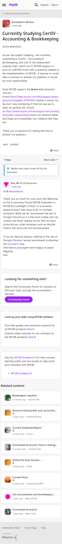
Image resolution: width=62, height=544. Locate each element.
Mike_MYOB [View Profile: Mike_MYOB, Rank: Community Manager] (31, 498)
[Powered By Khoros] (31, 536)
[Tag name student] (14, 144)
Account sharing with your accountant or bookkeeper (34, 410)
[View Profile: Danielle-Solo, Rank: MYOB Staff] (8, 447)
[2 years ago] (18, 416)
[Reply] (55, 151)
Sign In (54, 5)
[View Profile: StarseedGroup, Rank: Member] (8, 413)
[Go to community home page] (13, 4)
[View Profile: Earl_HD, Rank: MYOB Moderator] (6, 185)
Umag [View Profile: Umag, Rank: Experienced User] (29, 466)
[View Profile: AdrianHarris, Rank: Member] (6, 23)
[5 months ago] (19, 399)
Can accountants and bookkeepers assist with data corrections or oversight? (32, 494)
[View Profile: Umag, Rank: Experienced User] (8, 462)
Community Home (11, 527)
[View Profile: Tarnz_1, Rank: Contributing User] (8, 430)
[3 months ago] (19, 449)
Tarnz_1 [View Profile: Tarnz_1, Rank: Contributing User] (30, 434)
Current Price (20, 477)
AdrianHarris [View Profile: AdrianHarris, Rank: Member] (18, 22)
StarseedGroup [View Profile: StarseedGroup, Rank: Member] (33, 416)
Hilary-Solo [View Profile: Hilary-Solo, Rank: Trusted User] (30, 513)
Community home (18, 299)
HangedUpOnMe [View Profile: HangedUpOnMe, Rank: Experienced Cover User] (34, 483)
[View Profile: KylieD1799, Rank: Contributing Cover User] (8, 398)
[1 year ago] (17, 498)
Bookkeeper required (24, 395)
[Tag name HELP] (5, 144)
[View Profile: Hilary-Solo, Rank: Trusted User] (8, 512)
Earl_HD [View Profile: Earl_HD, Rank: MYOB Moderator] (15, 183)
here (29, 329)
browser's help (16, 243)
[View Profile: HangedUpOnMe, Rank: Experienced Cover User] (8, 480)
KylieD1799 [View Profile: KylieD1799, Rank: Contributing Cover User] (33, 399)
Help (43, 527)
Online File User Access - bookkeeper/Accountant (26, 460)
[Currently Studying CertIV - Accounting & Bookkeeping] (24, 186)
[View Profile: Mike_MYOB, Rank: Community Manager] (8, 497)
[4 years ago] (18, 433)
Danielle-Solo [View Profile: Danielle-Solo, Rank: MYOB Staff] (34, 449)
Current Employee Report (27, 427)
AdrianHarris (16, 191)
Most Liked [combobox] (51, 159)
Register (45, 5)
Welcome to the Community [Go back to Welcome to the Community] (15, 13)
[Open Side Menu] (4, 5)
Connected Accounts (24, 509)
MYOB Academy (24, 357)
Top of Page (30, 527)
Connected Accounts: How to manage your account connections (34, 445)
